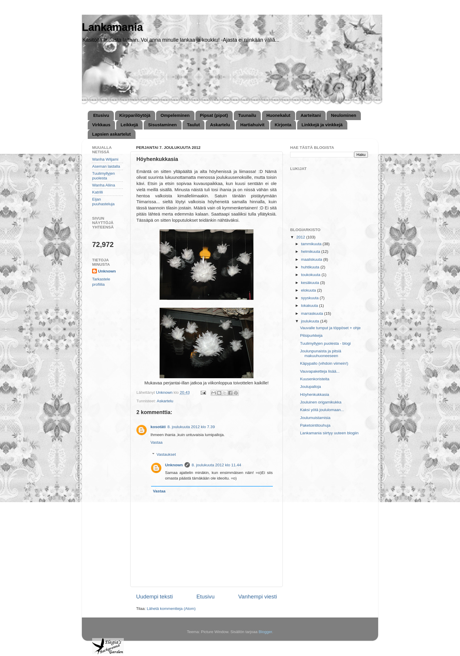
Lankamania (112, 27)
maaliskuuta (312, 259)
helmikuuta (311, 251)
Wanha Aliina (103, 185)
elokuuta (309, 290)
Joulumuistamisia (315, 418)
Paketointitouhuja (315, 425)
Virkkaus (101, 124)
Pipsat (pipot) (214, 115)
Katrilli (97, 192)
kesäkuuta (310, 282)
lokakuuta (310, 305)
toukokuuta (311, 275)
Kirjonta (283, 124)
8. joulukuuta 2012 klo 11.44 (216, 465)
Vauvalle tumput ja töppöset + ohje (330, 328)
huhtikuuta (310, 267)
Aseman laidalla (106, 166)
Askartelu (220, 124)
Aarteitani (310, 115)
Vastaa (156, 442)
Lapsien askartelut (111, 134)
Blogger (265, 632)
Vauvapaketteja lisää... (320, 371)
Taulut (193, 124)
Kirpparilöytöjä (134, 115)
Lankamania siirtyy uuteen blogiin (329, 433)
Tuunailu (247, 115)
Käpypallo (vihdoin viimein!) (324, 363)
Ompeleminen (175, 115)
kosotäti (158, 427)
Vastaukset (166, 454)
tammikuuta (312, 244)
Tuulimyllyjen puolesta (103, 175)
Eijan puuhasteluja (103, 201)
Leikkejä (129, 124)
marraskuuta (312, 313)
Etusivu (101, 115)
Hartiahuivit (252, 124)
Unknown (174, 465)
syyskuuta (310, 298)
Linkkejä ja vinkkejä (322, 124)
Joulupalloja (310, 386)
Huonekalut (278, 115)
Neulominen (343, 115)
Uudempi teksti (154, 596)
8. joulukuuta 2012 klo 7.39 (191, 427)
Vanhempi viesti (257, 596)
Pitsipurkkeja (311, 335)
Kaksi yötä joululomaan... (322, 410)
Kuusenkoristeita (314, 379)
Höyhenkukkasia (314, 394)
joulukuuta (310, 321)
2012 (301, 237)
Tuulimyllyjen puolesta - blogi (325, 343)
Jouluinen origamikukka (320, 402)
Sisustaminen (162, 124)
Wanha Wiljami (105, 159)
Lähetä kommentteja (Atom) (171, 608)
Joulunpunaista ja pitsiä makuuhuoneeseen (320, 353)
